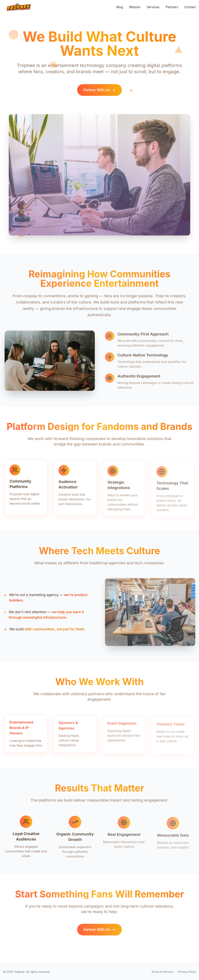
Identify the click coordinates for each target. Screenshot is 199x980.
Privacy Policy (187, 971)
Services (153, 7)
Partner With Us (99, 91)
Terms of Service (162, 971)
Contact (190, 7)
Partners (172, 7)
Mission (135, 7)
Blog (119, 7)
